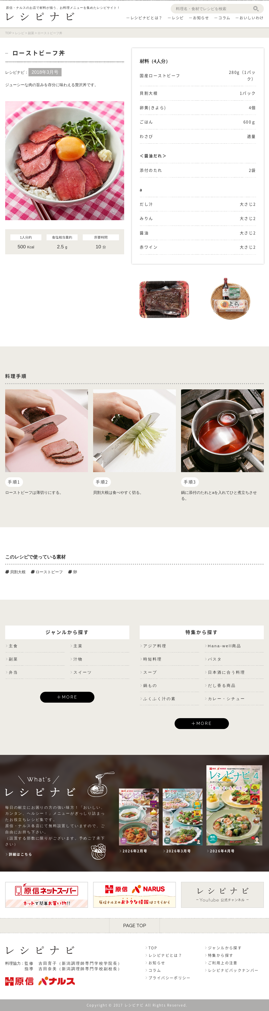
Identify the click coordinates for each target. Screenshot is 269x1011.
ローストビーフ (47, 572)
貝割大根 (15, 572)
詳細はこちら (20, 854)
